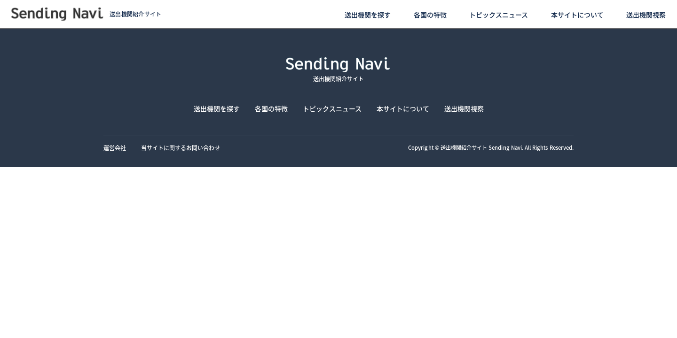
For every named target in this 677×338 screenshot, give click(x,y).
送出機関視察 (646, 14)
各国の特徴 (430, 14)
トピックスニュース (498, 14)
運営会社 (114, 148)
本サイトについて (577, 14)
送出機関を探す (368, 14)
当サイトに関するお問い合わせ (180, 148)
